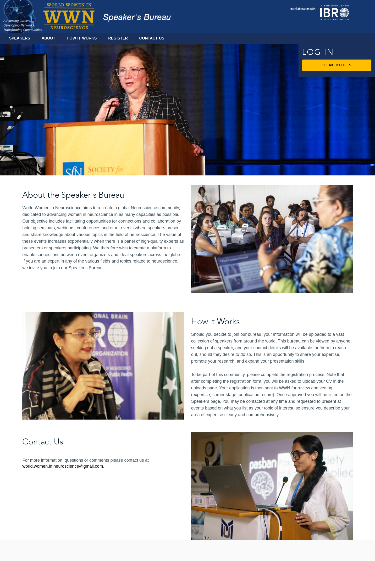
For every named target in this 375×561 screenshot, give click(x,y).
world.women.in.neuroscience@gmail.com (62, 466)
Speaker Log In (336, 65)
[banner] (187, 109)
